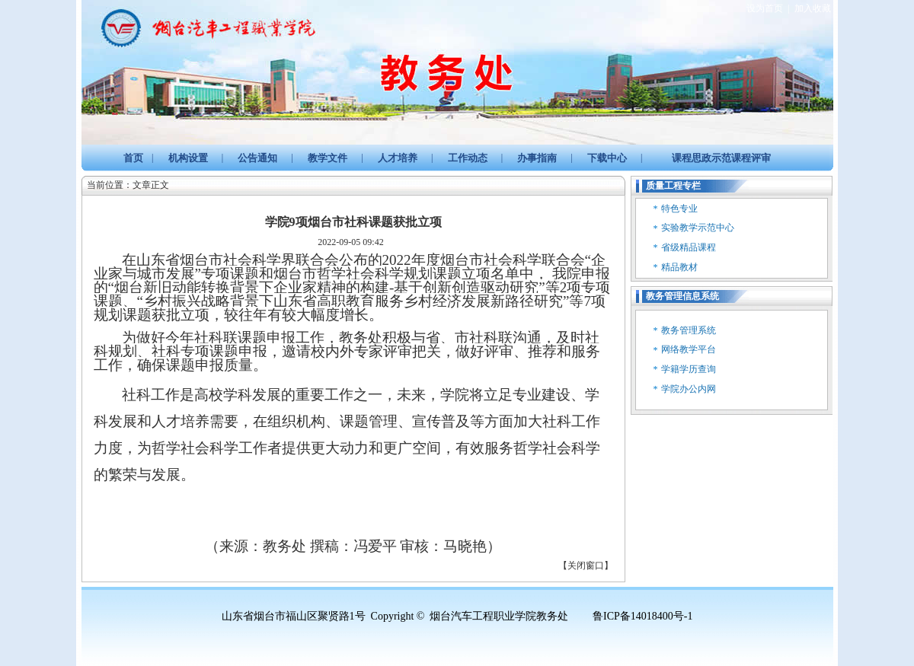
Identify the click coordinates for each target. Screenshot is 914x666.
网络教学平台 (688, 349)
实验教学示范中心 (697, 227)
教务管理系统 (688, 330)
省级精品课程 (688, 247)
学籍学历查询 (688, 369)
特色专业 (679, 208)
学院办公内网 (688, 389)
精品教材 (679, 267)
